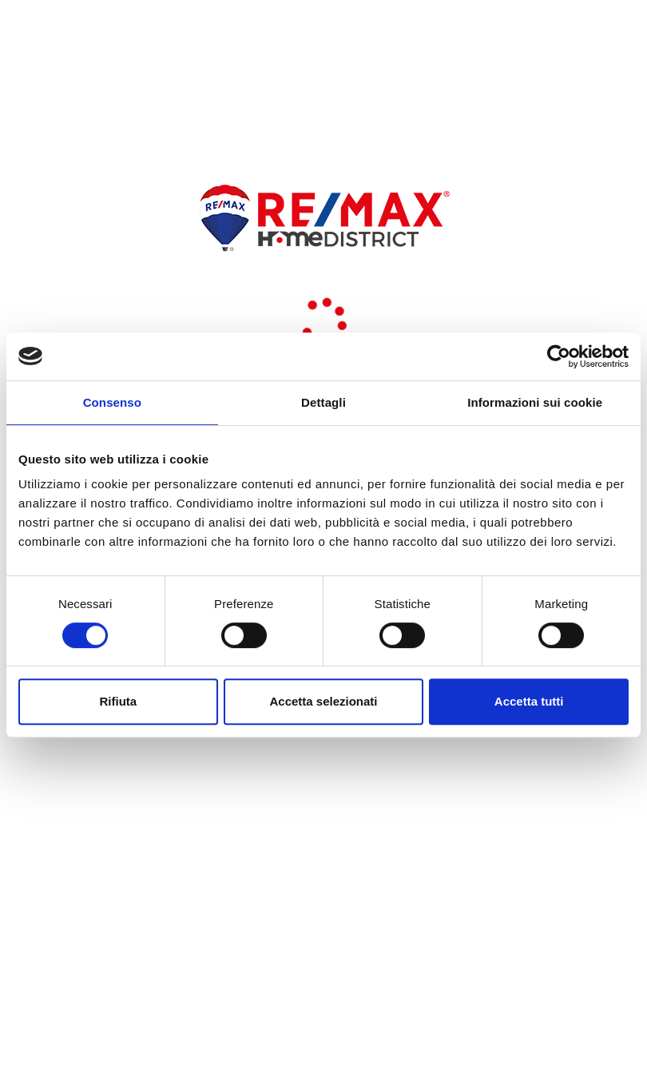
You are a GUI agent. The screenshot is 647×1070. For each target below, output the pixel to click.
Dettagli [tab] (323, 402)
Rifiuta (118, 701)
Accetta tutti (529, 701)
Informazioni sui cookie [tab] (534, 402)
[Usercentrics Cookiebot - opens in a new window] (559, 356)
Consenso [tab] (112, 402)
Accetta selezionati (323, 701)
